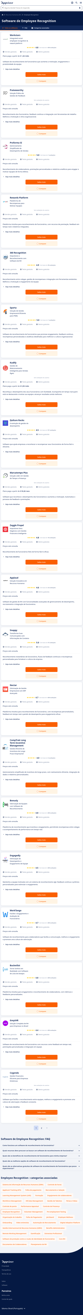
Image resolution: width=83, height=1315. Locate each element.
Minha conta (6, 1295)
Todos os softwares (10, 28)
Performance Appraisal (30, 1206)
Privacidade (5, 1266)
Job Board (50, 1217)
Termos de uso (6, 1274)
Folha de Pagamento (34, 1217)
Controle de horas (54, 1184)
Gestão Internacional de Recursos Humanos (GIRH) (22, 1228)
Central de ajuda (7, 1299)
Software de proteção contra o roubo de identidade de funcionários (29, 1239)
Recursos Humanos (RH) (13, 15)
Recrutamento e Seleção (55, 1190)
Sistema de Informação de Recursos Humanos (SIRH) (23, 1184)
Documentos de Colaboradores (15, 1244)
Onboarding (7, 1222)
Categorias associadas (40, 28)
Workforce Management (12, 1201)
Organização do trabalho (12, 1217)
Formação (39, 1195)
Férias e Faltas (71, 1201)
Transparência (6, 1270)
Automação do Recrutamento (44, 1222)
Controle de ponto (10, 1206)
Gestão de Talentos (54, 1201)
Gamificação (35, 1233)
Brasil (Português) (17, 1308)
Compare (42, 81)
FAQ (24, 28)
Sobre (4, 1281)
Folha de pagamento (33, 1190)
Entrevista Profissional (53, 1233)
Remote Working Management (14, 1233)
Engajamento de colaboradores (59, 1195)
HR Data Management (34, 1201)
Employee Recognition (11, 1212)
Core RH (62, 1239)
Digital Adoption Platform (70, 1222)
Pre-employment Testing (56, 1212)
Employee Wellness (65, 1217)
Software (4, 1285)
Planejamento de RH (39, 1244)
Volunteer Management (33, 1212)
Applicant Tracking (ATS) (12, 1190)
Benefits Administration (55, 1228)
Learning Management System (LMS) (17, 1195)
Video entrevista (22, 1222)
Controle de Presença (51, 1206)
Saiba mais (41, 74)
